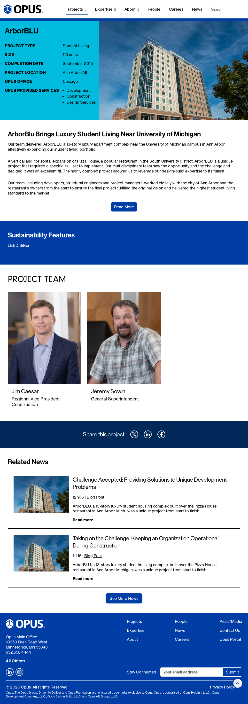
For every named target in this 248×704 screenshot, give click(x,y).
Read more (83, 519)
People (154, 9)
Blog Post (95, 497)
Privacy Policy (222, 687)
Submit (232, 672)
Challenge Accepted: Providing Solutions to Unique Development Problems (150, 483)
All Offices (15, 660)
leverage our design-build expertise (170, 171)
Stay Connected (141, 672)
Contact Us (229, 630)
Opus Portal (230, 639)
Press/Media (230, 621)
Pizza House (88, 161)
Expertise (105, 9)
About (131, 9)
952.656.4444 (18, 652)
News (197, 9)
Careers (176, 9)
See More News (124, 598)
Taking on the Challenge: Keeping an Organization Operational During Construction (146, 542)
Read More (124, 206)
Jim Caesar (25, 391)
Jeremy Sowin (108, 391)
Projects (77, 9)
